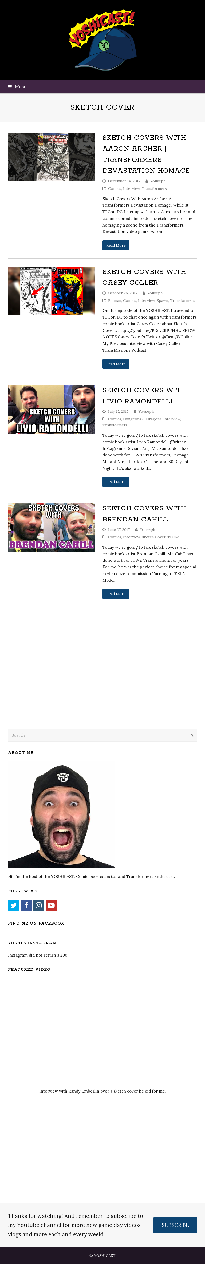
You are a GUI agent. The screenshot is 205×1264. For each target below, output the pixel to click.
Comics (114, 188)
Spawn (162, 300)
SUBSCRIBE (175, 1225)
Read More (116, 245)
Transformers (154, 188)
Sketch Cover (153, 537)
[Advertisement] (45, 681)
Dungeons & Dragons (142, 418)
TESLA (173, 537)
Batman (114, 300)
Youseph (157, 181)
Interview (131, 188)
